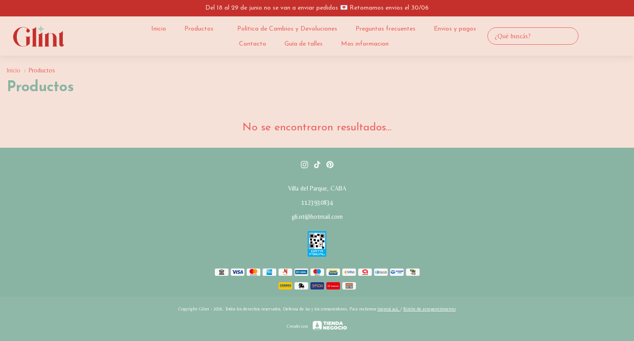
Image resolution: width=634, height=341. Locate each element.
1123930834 (317, 202)
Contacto (252, 44)
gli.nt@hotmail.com (317, 216)
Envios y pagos (455, 29)
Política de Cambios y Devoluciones (287, 29)
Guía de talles (303, 44)
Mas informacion (365, 44)
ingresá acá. (389, 308)
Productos (203, 29)
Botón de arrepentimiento (429, 308)
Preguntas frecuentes (385, 29)
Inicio (158, 29)
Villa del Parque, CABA (317, 188)
